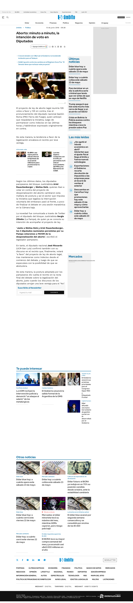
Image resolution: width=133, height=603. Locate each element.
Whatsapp (45, 560)
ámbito (19, 28)
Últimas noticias (36, 568)
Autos (44, 575)
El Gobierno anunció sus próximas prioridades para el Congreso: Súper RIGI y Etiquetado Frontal (86, 387)
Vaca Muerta (54, 12)
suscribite (121, 17)
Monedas (72, 260)
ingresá (128, 17)
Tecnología (73, 575)
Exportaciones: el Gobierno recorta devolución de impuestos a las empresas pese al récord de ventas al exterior (81, 175)
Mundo (70, 572)
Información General (26, 575)
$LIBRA (17, 12)
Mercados (110, 568)
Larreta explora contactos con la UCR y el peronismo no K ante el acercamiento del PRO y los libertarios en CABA (59, 162)
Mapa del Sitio (97, 575)
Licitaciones (108, 579)
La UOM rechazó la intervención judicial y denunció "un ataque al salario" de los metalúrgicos (27, 396)
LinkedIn (33, 560)
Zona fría (43, 12)
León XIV (84, 12)
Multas (95, 579)
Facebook (22, 560)
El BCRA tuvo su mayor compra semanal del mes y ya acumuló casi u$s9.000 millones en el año (53, 544)
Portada (20, 568)
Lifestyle (45, 572)
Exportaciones (66, 12)
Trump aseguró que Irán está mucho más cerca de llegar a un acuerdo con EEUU (79, 108)
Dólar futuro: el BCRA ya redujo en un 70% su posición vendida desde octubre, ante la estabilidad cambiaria (79, 487)
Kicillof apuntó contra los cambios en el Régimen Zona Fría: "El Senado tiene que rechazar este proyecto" (41, 63)
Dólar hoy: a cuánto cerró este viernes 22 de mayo (26, 539)
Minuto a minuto (49, 512)
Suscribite (54, 292)
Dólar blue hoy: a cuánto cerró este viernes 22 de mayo (25, 518)
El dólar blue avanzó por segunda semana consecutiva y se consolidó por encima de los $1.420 (79, 520)
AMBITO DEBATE (86, 586)
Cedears (92, 260)
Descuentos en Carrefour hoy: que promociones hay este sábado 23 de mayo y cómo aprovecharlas (81, 198)
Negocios (79, 23)
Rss (85, 575)
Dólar (27, 23)
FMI (76, 12)
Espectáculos (57, 575)
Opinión (92, 23)
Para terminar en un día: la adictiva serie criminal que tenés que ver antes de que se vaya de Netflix (79, 93)
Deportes (82, 572)
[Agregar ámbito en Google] (39, 46)
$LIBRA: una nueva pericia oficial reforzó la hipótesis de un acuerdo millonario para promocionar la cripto (34, 160)
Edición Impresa (98, 572)
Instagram (28, 560)
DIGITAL (43, 586)
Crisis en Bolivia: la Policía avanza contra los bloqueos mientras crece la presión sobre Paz (79, 122)
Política (66, 23)
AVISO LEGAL (60, 579)
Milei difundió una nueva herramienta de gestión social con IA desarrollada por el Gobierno (87, 413)
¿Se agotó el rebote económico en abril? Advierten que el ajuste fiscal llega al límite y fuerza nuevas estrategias (81, 152)
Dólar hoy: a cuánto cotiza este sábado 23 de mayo (78, 80)
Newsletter (128, 22)
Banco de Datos (94, 568)
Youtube (39, 560)
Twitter (17, 560)
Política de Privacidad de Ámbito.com (33, 579)
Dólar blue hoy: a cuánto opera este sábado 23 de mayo (78, 69)
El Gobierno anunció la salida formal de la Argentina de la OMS (53, 394)
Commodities (84, 260)
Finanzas (53, 23)
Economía (39, 23)
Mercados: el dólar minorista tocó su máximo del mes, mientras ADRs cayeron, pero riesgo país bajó (52, 522)
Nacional (58, 572)
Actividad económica (30, 12)
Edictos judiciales (79, 579)
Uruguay (104, 23)
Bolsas (77, 260)
